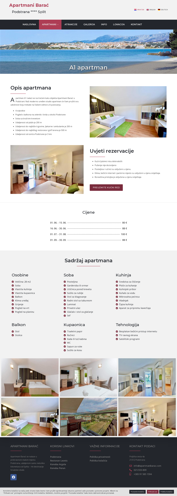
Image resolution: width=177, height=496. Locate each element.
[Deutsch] (163, 9)
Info (104, 24)
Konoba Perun (57, 468)
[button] (106, 187)
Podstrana (55, 456)
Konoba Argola (58, 464)
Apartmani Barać (29, 5)
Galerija (89, 24)
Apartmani (50, 24)
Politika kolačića (98, 460)
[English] (151, 9)
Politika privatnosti (100, 456)
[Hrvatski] (139, 9)
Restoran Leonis (58, 460)
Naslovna (29, 24)
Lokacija (119, 24)
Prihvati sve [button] (152, 492)
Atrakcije (71, 24)
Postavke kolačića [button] (137, 492)
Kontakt (136, 24)
